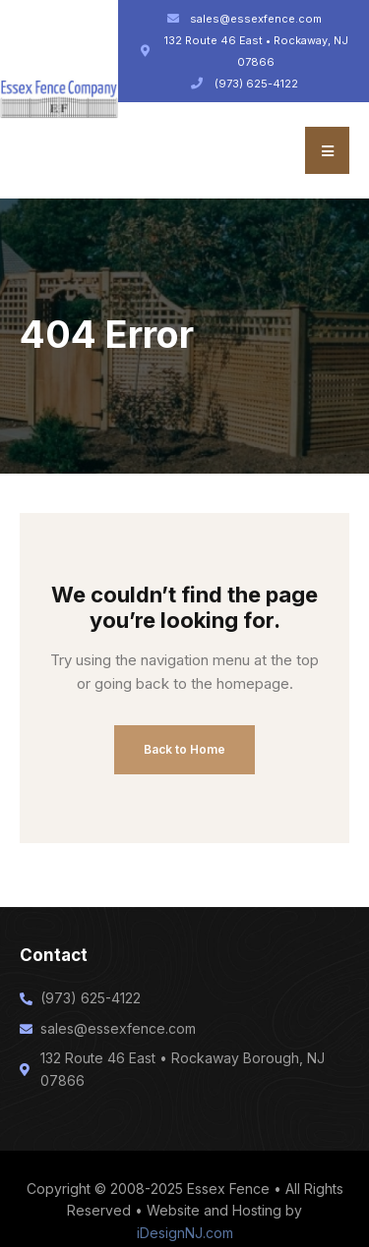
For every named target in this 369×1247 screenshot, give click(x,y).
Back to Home (184, 749)
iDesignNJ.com (185, 1232)
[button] (327, 150)
